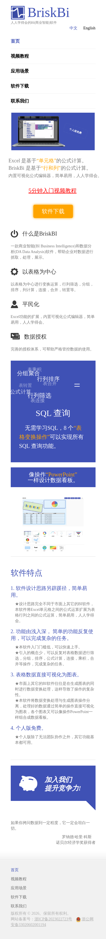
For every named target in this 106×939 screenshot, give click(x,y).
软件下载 (20, 86)
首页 (15, 41)
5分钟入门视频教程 (53, 190)
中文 (73, 28)
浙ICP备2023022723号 (53, 919)
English (89, 28)
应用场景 (20, 71)
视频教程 (20, 56)
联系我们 (20, 101)
